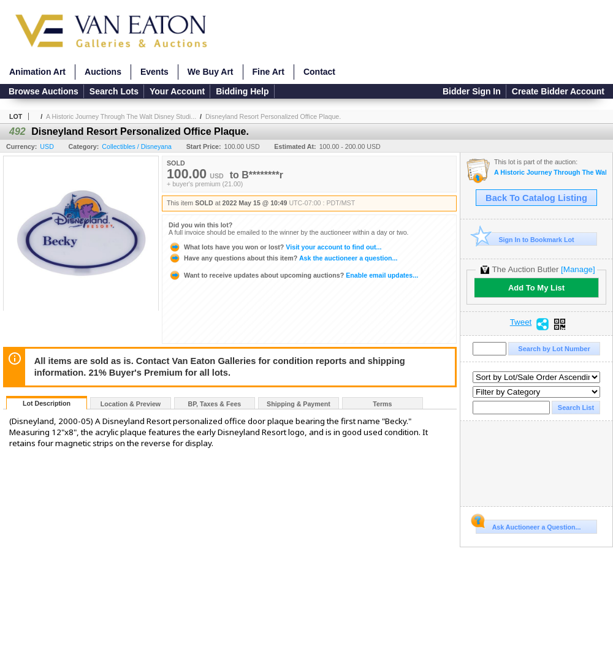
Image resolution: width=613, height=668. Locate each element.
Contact (319, 72)
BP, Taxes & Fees (215, 404)
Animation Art (37, 72)
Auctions (103, 72)
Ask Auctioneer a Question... (528, 525)
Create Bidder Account (558, 91)
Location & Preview (131, 404)
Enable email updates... (293, 275)
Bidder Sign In (472, 91)
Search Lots (114, 91)
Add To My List (536, 287)
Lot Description (46, 403)
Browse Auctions (43, 91)
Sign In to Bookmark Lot (525, 239)
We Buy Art (211, 72)
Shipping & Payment (298, 404)
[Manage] (577, 269)
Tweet (521, 322)
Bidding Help (242, 91)
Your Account (177, 91)
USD (47, 146)
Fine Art (268, 72)
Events (154, 72)
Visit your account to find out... (275, 247)
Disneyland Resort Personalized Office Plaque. (273, 116)
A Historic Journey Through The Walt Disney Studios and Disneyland (550, 172)
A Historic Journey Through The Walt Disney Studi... (121, 116)
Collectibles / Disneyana (137, 146)
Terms (382, 404)
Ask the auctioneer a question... (283, 258)
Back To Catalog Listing (536, 198)
